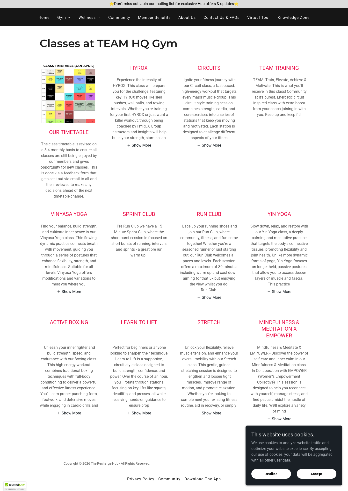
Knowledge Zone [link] (294, 17)
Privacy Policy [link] (140, 479)
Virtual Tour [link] (258, 17)
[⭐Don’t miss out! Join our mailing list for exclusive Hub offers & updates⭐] (174, 4)
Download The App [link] (202, 479)
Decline (271, 480)
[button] (64, 18)
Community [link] (119, 17)
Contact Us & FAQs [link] (221, 17)
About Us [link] (187, 17)
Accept (316, 480)
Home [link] (44, 17)
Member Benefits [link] (154, 17)
